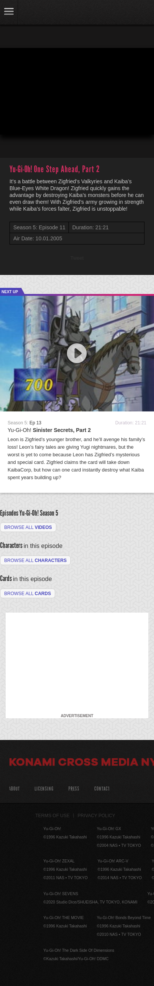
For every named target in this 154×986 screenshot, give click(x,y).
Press (73, 789)
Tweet (77, 258)
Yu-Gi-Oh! (49, 430)
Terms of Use (52, 815)
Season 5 (49, 513)
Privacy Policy (96, 815)
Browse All (27, 593)
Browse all (28, 527)
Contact (102, 789)
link (9, 12)
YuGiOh (45, 13)
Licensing (44, 789)
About (14, 789)
